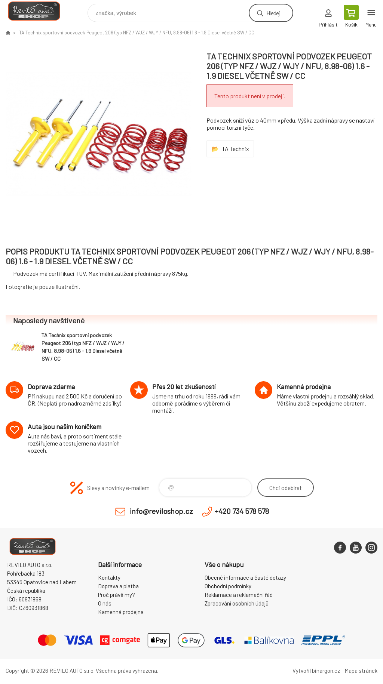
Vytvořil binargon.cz (316, 670)
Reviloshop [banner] (39, 11)
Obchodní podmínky (228, 586)
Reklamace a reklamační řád (239, 594)
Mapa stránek (360, 670)
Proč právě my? (116, 594)
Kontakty (109, 577)
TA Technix (235, 148)
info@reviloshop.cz (161, 510)
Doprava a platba (118, 586)
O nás (104, 603)
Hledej (273, 12)
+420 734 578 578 (242, 510)
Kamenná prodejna (121, 611)
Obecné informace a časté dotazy (245, 577)
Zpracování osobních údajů (237, 603)
